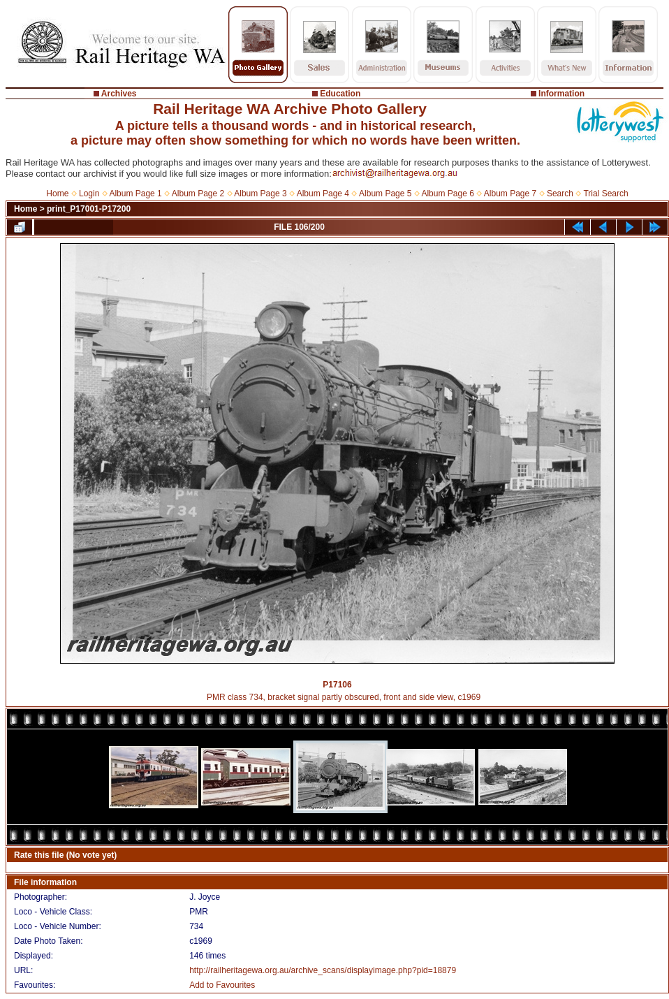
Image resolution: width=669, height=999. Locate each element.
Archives (119, 94)
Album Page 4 (323, 193)
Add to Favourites (222, 985)
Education (340, 94)
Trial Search (605, 193)
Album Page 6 (447, 193)
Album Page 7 (510, 193)
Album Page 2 (198, 193)
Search (560, 193)
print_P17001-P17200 (89, 209)
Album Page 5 (385, 193)
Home (57, 193)
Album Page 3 (260, 193)
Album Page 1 (135, 193)
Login (89, 193)
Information (561, 94)
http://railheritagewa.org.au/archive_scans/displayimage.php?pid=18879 (322, 970)
